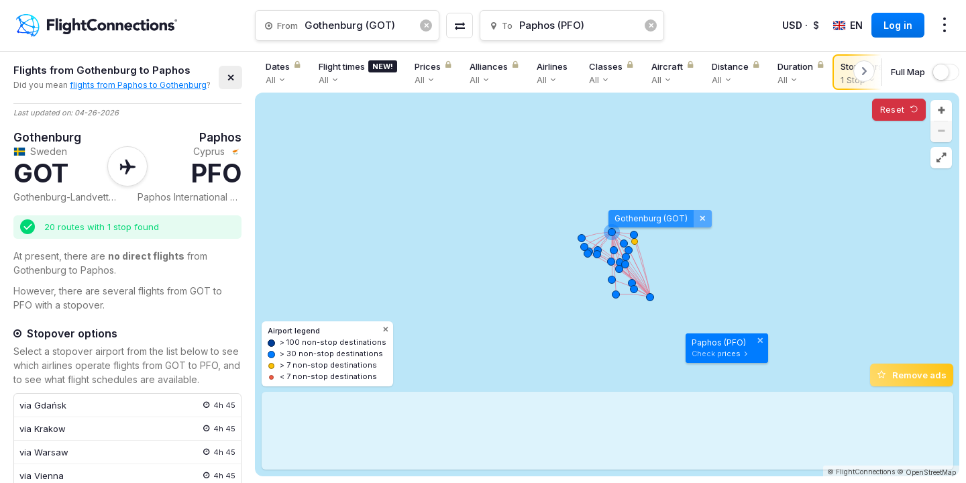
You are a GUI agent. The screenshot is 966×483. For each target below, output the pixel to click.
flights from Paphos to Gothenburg (138, 85)
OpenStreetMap (931, 472)
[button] (941, 110)
